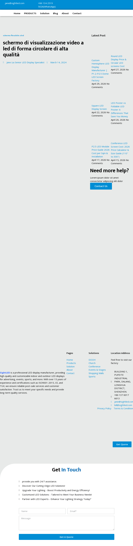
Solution (44, 13)
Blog (55, 13)
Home (17, 13)
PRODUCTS (30, 13)
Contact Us (101, 186)
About (65, 13)
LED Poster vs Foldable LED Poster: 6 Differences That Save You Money (119, 109)
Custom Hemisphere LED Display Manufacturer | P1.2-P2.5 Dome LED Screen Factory (100, 70)
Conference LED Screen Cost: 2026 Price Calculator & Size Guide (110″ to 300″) (120, 150)
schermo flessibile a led (13, 35)
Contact (76, 13)
